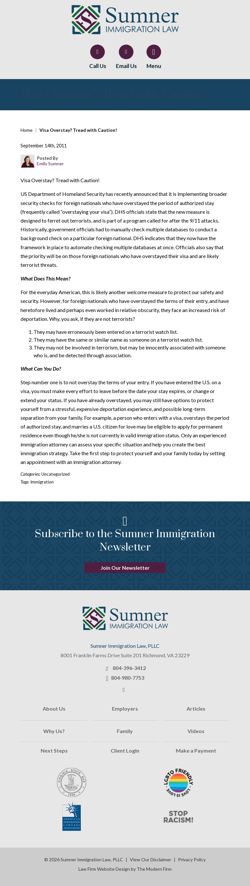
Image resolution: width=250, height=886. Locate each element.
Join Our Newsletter (125, 568)
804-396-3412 (129, 668)
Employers (125, 708)
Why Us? (54, 731)
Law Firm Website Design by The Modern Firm (125, 869)
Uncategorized (55, 474)
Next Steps (54, 750)
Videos (196, 731)
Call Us (97, 65)
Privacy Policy (192, 859)
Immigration (42, 481)
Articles (196, 708)
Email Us (126, 65)
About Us (54, 708)
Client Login (125, 750)
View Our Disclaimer (150, 859)
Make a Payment (196, 750)
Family (125, 731)
